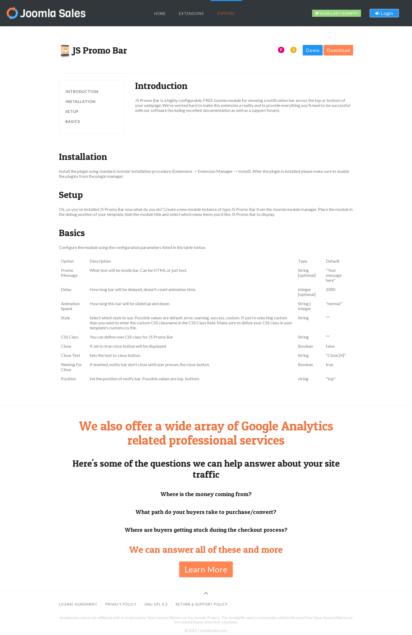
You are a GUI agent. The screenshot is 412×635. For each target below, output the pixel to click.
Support (226, 14)
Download (338, 50)
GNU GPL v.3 (156, 604)
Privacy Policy (121, 604)
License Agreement (78, 604)
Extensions (191, 14)
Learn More (206, 569)
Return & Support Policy (202, 604)
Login (384, 13)
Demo (313, 50)
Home (160, 14)
